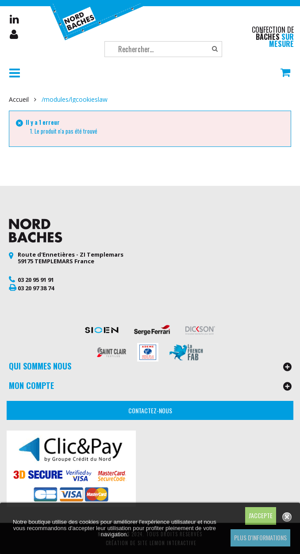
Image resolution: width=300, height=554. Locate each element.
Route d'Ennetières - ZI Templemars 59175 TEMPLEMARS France (70, 257)
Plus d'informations (260, 537)
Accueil (19, 99)
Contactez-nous (150, 410)
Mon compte (14, 34)
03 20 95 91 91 (36, 280)
